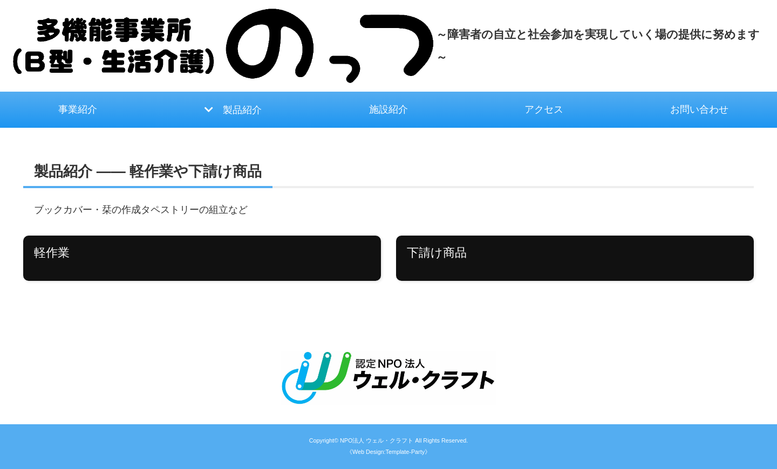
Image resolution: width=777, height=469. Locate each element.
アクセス (543, 109)
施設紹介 (388, 109)
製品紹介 (242, 110)
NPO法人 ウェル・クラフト (376, 440)
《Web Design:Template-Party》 (388, 452)
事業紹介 (77, 109)
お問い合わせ (699, 109)
